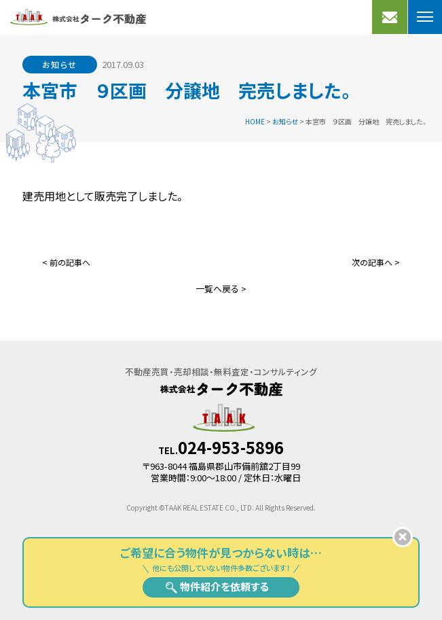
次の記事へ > (376, 262)
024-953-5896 (231, 447)
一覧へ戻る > (221, 288)
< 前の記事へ (66, 262)
